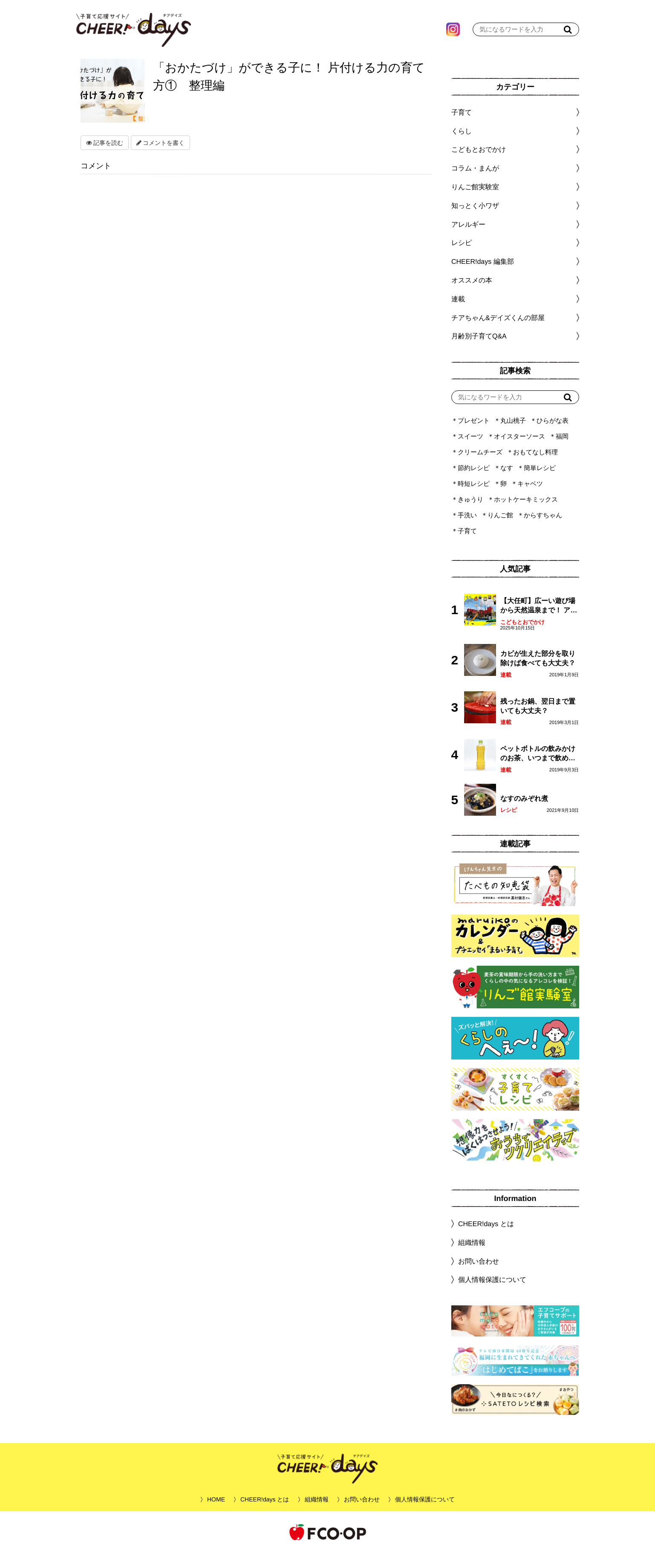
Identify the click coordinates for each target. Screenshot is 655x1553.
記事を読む (104, 142)
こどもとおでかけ (522, 622)
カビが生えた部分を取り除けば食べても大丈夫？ (537, 658)
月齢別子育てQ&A (478, 336)
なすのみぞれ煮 (524, 798)
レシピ (508, 810)
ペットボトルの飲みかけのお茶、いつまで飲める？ (537, 754)
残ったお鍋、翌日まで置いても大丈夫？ (537, 706)
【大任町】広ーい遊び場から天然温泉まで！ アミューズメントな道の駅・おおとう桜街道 (538, 606)
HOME (216, 1499)
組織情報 (471, 1242)
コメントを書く (160, 142)
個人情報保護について (492, 1279)
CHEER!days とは (486, 1223)
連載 (458, 299)
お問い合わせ (478, 1261)
